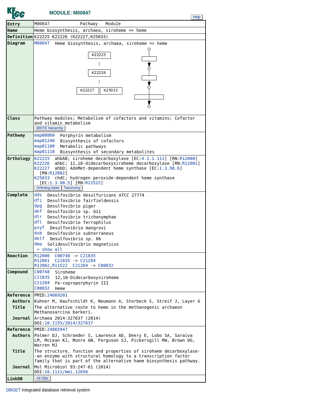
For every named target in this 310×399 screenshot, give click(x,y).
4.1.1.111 (152, 159)
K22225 (42, 159)
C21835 (88, 256)
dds (38, 195)
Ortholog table (47, 188)
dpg (38, 206)
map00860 (44, 135)
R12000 (187, 159)
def (38, 211)
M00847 (42, 43)
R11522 (93, 183)
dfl (38, 222)
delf (39, 239)
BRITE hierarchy (49, 129)
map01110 (44, 152)
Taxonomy (72, 188)
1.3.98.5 (60, 183)
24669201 (57, 295)
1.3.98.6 (169, 168)
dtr (38, 217)
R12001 (190, 163)
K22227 (42, 168)
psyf (39, 228)
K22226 (42, 163)
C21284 (88, 261)
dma (38, 244)
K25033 (42, 178)
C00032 (106, 266)
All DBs (42, 379)
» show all (48, 250)
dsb (38, 233)
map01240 (44, 141)
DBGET (13, 390)
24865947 (57, 330)
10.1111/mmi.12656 (66, 372)
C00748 (62, 256)
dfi (38, 200)
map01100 (44, 146)
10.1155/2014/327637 (69, 323)
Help (196, 17)
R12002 (57, 173)
